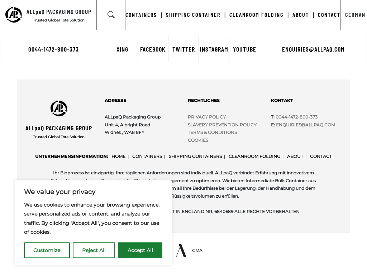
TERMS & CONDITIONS (212, 132)
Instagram (214, 49)
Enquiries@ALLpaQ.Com (305, 124)
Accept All (140, 250)
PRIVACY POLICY (207, 117)
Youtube (244, 49)
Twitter (183, 49)
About (295, 156)
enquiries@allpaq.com (313, 49)
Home (118, 156)
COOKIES (198, 140)
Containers (147, 156)
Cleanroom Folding (254, 156)
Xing (122, 49)
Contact (321, 156)
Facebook (153, 49)
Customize (46, 250)
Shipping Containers (195, 156)
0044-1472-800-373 (53, 49)
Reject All (94, 250)
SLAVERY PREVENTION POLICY (222, 124)
